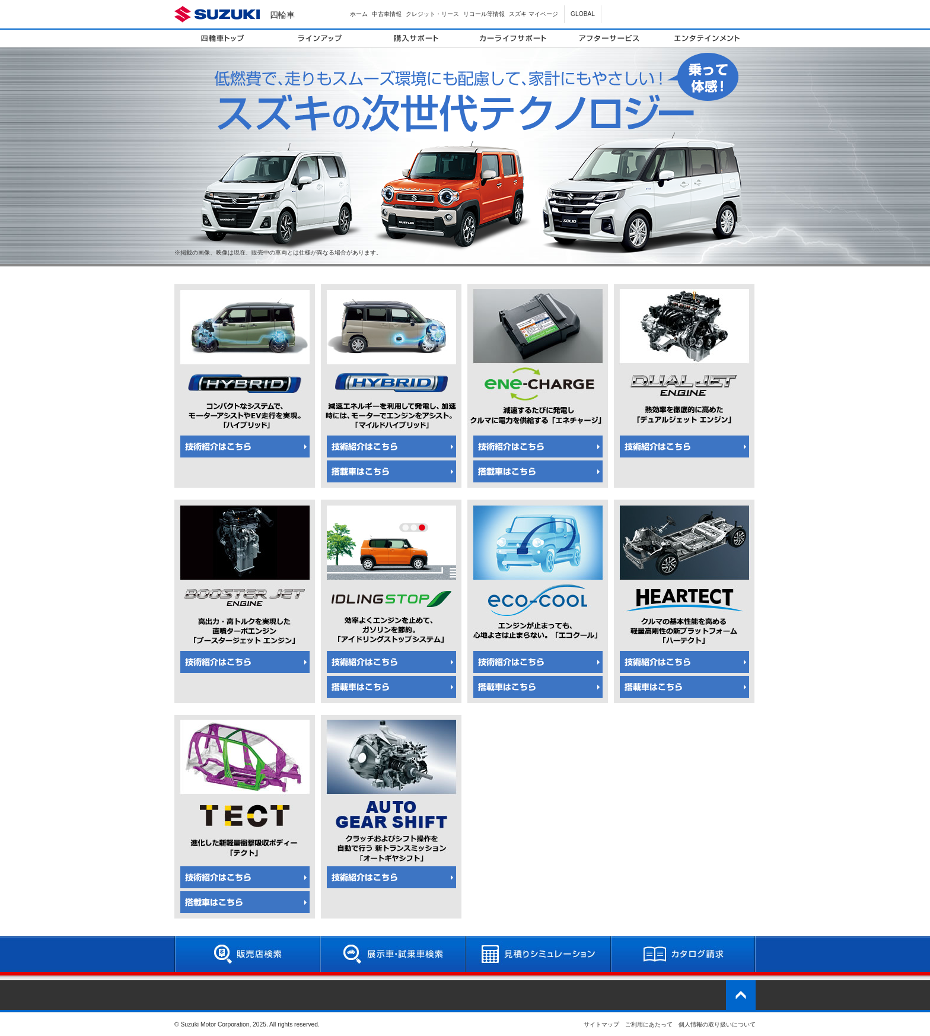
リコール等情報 (484, 14)
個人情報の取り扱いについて (717, 1024)
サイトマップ (601, 1024)
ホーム (359, 14)
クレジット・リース (432, 14)
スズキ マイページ (533, 14)
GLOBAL (583, 14)
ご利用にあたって (649, 1024)
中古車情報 (387, 14)
